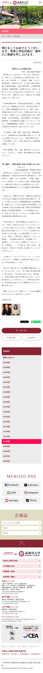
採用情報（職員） (9, 577)
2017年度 (6, 407)
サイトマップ (34, 646)
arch (5, 533)
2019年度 (6, 397)
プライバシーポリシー (9, 646)
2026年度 (6, 362)
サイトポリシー (23, 646)
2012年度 (6, 431)
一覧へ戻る (23, 330)
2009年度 (6, 446)
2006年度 (6, 461)
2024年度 (6, 372)
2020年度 (6, 392)
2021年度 (6, 387)
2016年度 (6, 412)
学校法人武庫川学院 (10, 561)
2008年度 (6, 451)
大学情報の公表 (8, 566)
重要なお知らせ (8, 357)
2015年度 (6, 417)
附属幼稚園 (24, 654)
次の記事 (31, 338)
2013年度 (6, 426)
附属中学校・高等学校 (9, 654)
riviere (5, 528)
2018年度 (6, 402)
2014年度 (6, 422)
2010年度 (6, 441)
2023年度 (6, 377)
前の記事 (12, 338)
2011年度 (6, 436)
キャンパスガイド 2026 (11, 523)
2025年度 (6, 367)
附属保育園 (35, 654)
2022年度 (6, 382)
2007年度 (6, 456)
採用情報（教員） (9, 571)
